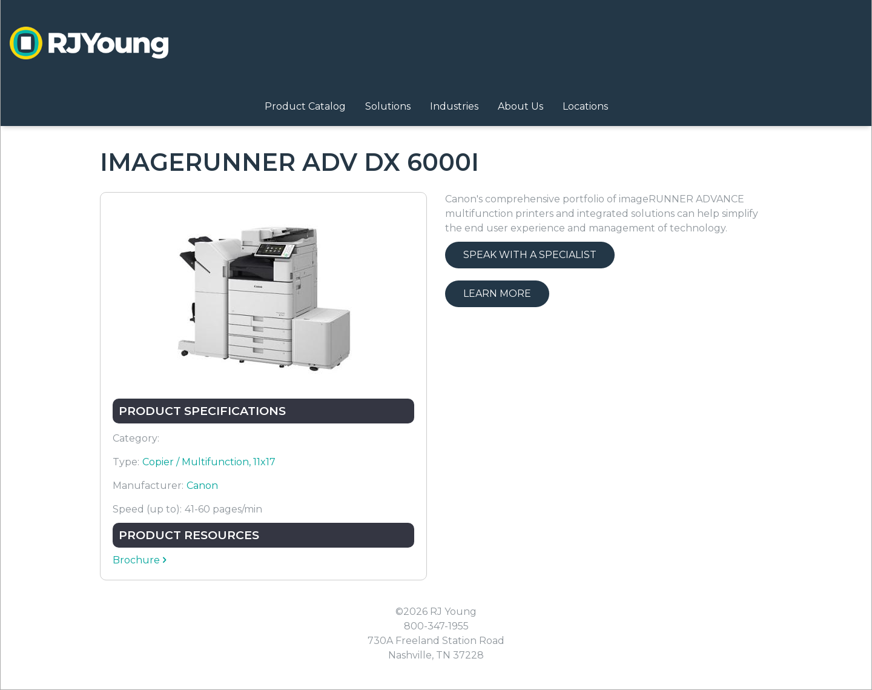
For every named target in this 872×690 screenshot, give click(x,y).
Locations (585, 106)
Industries (454, 106)
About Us (520, 106)
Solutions (388, 106)
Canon (202, 485)
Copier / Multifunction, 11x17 (209, 462)
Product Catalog (305, 106)
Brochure (136, 560)
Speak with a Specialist (529, 254)
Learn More (497, 293)
